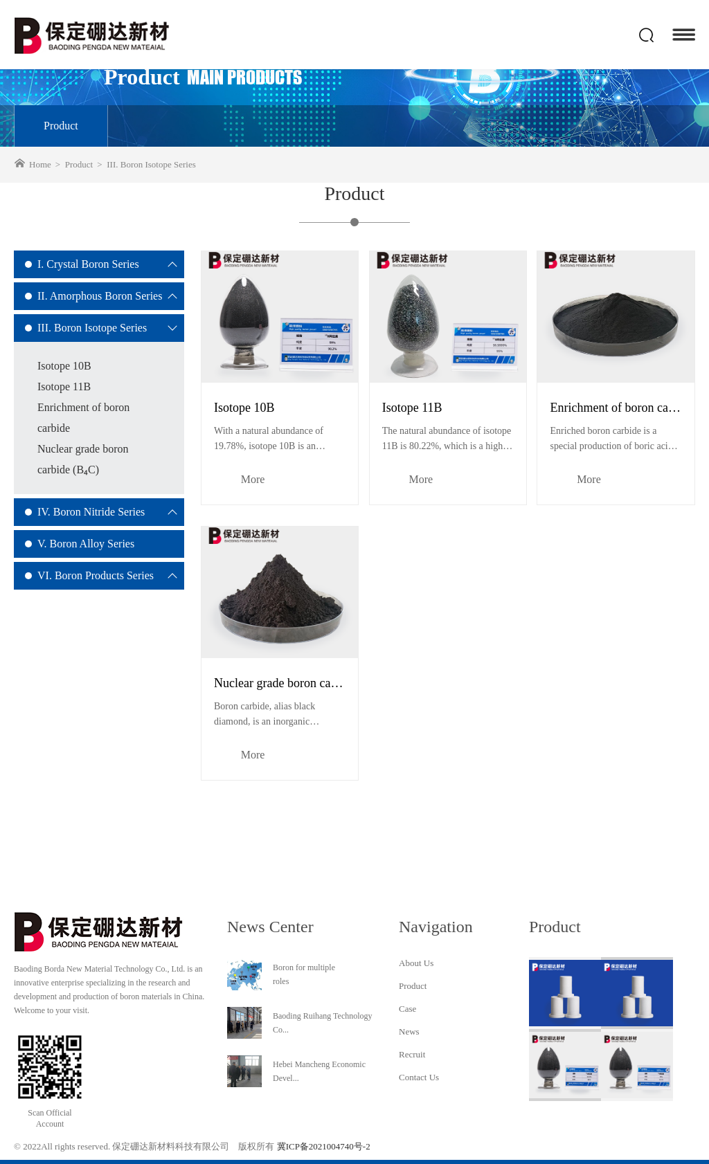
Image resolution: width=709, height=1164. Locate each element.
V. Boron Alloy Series (85, 543)
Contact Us (419, 1077)
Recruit (412, 1054)
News (409, 1031)
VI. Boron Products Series (95, 575)
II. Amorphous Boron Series (99, 296)
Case (407, 1008)
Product (61, 125)
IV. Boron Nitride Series (91, 512)
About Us (416, 963)
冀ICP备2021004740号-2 (323, 1146)
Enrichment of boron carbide (83, 417)
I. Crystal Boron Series (88, 264)
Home (40, 164)
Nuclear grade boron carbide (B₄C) (83, 459)
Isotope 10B (64, 366)
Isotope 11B (64, 386)
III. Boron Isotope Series (92, 328)
